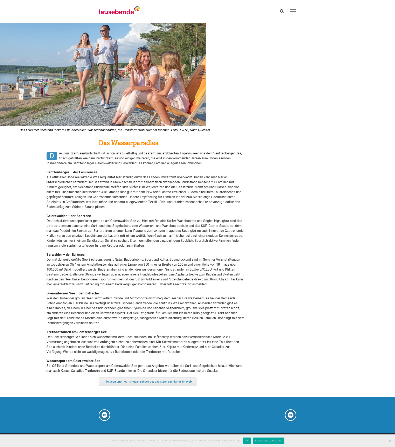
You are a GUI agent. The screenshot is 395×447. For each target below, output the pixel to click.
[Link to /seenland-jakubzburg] (290, 415)
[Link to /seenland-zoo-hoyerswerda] (104, 415)
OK (247, 440)
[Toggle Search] (282, 11)
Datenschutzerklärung (268, 440)
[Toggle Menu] (293, 11)
